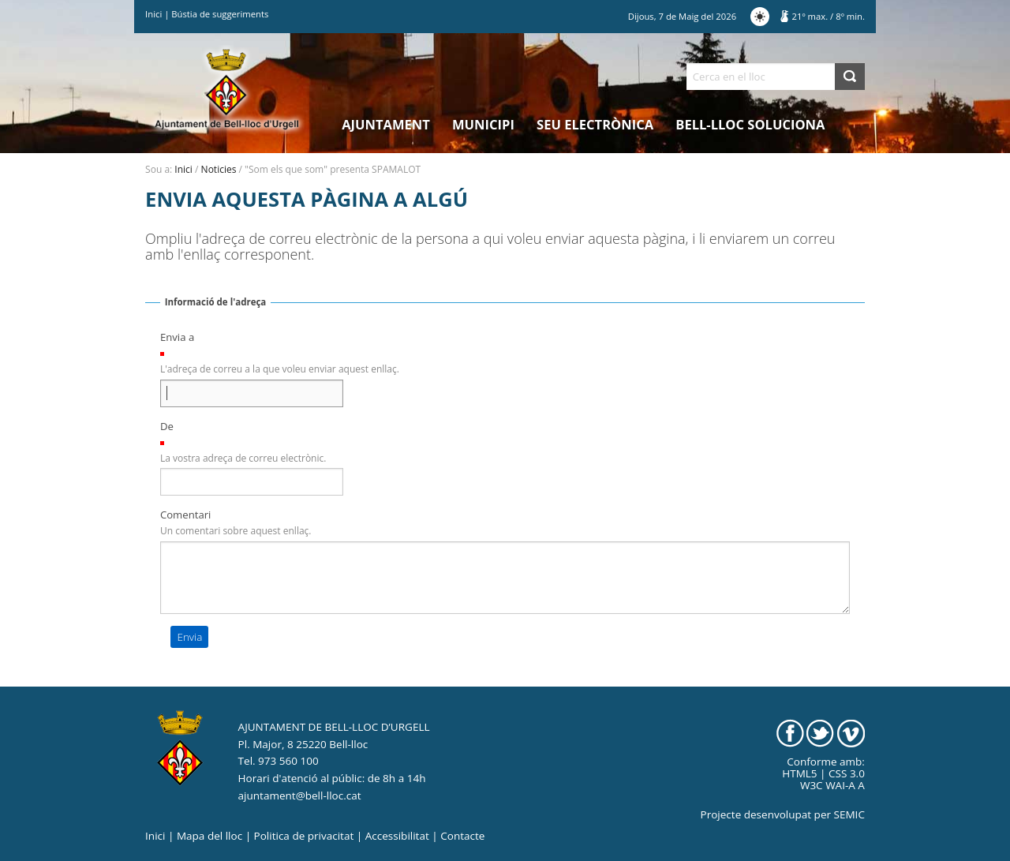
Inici (153, 14)
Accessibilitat (397, 836)
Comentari (185, 514)
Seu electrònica (595, 124)
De (167, 426)
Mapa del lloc (209, 836)
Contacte (462, 836)
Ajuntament (386, 124)
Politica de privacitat (304, 836)
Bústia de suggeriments (219, 14)
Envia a (177, 337)
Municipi (483, 124)
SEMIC (849, 814)
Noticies (219, 169)
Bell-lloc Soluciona (750, 124)
